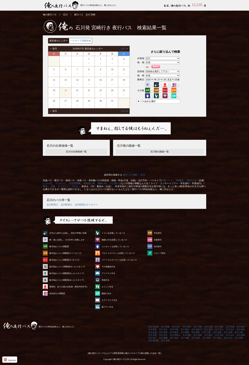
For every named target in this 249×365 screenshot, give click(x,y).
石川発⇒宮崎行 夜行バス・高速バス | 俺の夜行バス (61, 5)
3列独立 (179, 180)
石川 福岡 (185, 338)
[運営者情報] (118, 353)
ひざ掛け (114, 183)
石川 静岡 (185, 332)
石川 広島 (219, 335)
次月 (123, 48)
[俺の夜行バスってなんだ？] (100, 353)
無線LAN (102, 183)
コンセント (60, 183)
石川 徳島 (241, 335)
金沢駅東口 (66, 204)
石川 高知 (174, 338)
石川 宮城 (197, 327)
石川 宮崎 (239, 338)
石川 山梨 (152, 332)
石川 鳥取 (187, 335)
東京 (45, 186)
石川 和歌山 (175, 335)
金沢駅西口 (52, 204)
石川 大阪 (239, 332)
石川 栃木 (241, 327)
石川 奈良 (163, 335)
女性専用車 (75, 183)
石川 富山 (219, 329)
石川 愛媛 (163, 338)
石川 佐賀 (195, 338)
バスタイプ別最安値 (80, 40)
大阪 (52, 186)
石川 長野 (163, 332)
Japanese (9, 360)
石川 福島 (219, 327)
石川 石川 (230, 329)
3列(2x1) (190, 180)
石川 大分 (228, 338)
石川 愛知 (195, 332)
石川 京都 (228, 332)
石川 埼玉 (163, 329)
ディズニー (63, 186)
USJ (74, 186)
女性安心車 (89, 183)
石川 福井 (241, 329)
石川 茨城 (230, 327)
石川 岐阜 (174, 332)
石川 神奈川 (196, 329)
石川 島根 (197, 335)
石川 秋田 (187, 327)
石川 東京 (185, 329)
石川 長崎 (206, 338)
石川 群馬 (152, 329)
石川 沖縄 (165, 340)
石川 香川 (152, 338)
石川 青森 (165, 327)
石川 (65, 14)
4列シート (167, 180)
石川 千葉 (174, 329)
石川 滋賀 (217, 332)
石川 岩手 (176, 327)
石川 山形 (208, 327)
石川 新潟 (208, 329)
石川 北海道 (153, 327)
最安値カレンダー (58, 40)
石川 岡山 (208, 335)
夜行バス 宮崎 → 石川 (134, 175)
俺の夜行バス (50, 14)
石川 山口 (230, 335)
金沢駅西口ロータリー (86, 204)
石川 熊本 (217, 338)
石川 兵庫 (152, 335)
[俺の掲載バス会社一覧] (150, 353)
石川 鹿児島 (153, 340)
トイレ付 (47, 183)
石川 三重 (206, 332)
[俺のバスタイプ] (132, 353)
